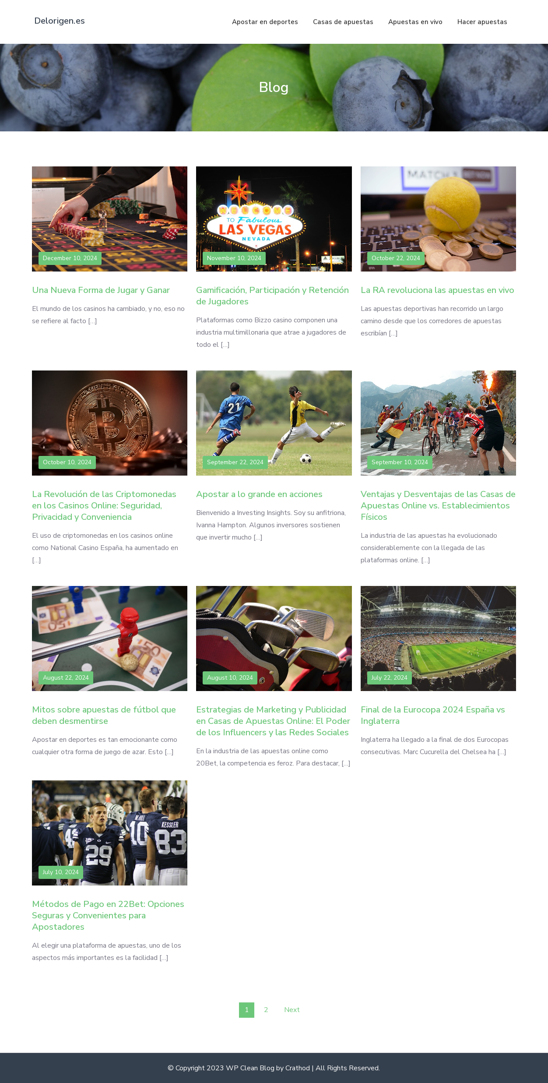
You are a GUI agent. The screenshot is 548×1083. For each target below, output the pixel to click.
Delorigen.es (59, 21)
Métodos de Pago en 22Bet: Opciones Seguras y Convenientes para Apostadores (108, 915)
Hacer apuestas (482, 22)
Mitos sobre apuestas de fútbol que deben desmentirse (104, 715)
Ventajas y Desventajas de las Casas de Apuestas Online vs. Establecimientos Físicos (438, 505)
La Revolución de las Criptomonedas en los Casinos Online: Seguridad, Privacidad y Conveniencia (104, 505)
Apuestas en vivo (415, 22)
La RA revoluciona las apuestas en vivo (437, 290)
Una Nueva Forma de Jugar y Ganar (101, 290)
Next (292, 1010)
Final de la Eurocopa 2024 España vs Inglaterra (433, 715)
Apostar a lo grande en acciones (259, 494)
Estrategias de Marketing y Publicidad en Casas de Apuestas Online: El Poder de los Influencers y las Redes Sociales (273, 721)
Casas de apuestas (343, 22)
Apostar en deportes (265, 22)
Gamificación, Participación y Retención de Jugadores (272, 295)
